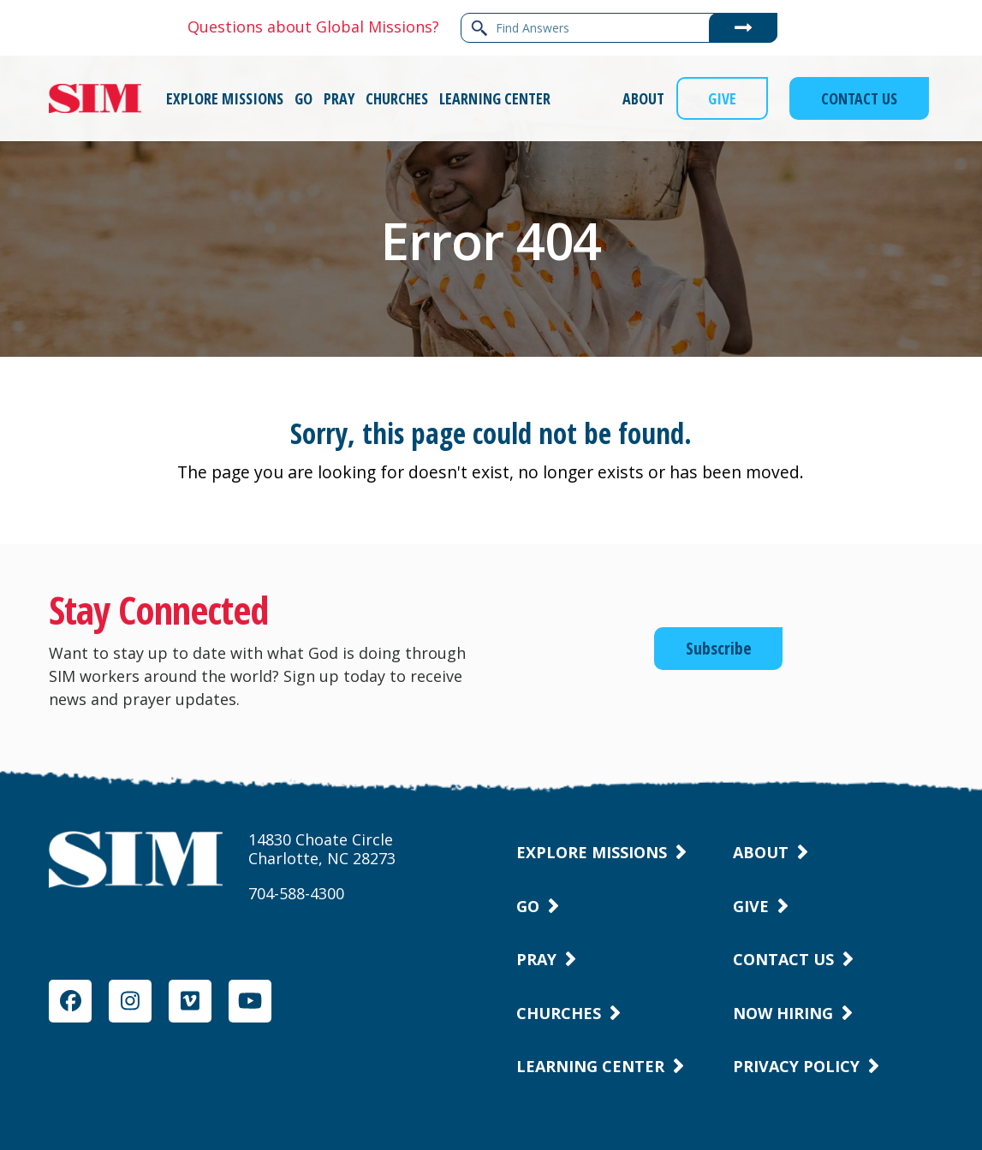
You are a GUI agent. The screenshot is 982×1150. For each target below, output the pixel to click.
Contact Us (783, 959)
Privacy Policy (796, 1066)
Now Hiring (783, 1013)
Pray (536, 959)
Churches (558, 1013)
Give (751, 906)
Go (527, 906)
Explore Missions (591, 852)
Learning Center (590, 1066)
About (761, 852)
